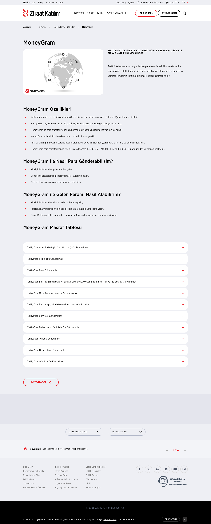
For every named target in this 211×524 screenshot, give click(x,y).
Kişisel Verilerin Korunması (66, 479)
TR (185, 2)
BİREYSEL (79, 13)
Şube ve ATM (172, 2)
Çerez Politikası (61, 471)
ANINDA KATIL (146, 13)
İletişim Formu (29, 479)
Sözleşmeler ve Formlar (33, 471)
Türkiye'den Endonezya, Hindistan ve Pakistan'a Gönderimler (105, 304)
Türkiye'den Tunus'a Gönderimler (105, 339)
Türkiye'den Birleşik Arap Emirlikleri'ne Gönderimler (105, 327)
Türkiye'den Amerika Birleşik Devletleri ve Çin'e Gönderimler (105, 247)
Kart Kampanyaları (125, 2)
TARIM (100, 13)
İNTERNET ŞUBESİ (169, 13)
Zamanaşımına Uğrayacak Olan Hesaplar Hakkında (65, 449)
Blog (40, 2)
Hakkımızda (29, 2)
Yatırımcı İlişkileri (55, 2)
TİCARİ (90, 13)
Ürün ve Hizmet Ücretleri (150, 2)
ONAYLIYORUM (171, 520)
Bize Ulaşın (28, 467)
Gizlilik (89, 484)
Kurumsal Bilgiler (93, 488)
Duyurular (35, 449)
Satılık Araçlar (92, 475)
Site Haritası (91, 479)
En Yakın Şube (61, 475)
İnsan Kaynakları (62, 467)
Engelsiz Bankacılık (63, 484)
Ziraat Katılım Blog (31, 475)
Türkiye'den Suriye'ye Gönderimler (105, 316)
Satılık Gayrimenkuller (95, 467)
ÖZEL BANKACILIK (116, 13)
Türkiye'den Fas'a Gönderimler (105, 270)
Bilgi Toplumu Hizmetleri (66, 488)
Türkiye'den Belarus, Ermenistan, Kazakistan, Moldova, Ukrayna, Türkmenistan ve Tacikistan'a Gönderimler (105, 282)
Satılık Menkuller (93, 471)
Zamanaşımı (28, 484)
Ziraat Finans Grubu (84, 432)
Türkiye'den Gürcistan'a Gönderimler (105, 361)
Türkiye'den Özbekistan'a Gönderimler (105, 350)
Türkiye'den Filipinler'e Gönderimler (105, 259)
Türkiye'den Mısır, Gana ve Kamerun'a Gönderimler (105, 293)
